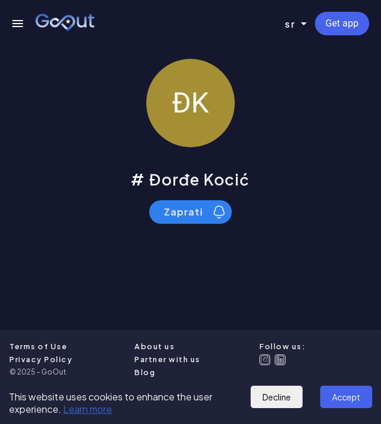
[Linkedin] (280, 360)
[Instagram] (265, 360)
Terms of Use (38, 346)
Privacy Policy (41, 359)
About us (154, 346)
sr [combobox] (290, 24)
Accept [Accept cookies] (346, 397)
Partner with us (167, 359)
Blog (144, 372)
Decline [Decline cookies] (276, 397)
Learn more (87, 409)
